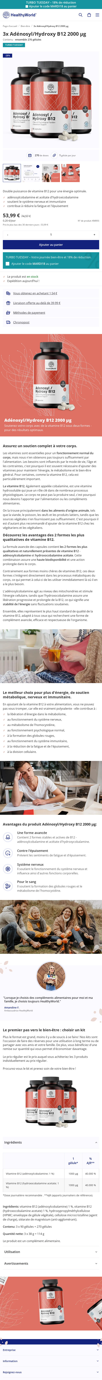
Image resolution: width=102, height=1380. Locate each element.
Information (10, 1361)
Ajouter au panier (51, 245)
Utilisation (12, 1252)
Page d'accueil (10, 26)
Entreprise (9, 1350)
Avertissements (16, 1263)
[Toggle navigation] (97, 14)
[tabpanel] (51, 1191)
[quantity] (51, 234)
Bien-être (25, 26)
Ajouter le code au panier (53, 6)
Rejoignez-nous (12, 1372)
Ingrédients (13, 1142)
